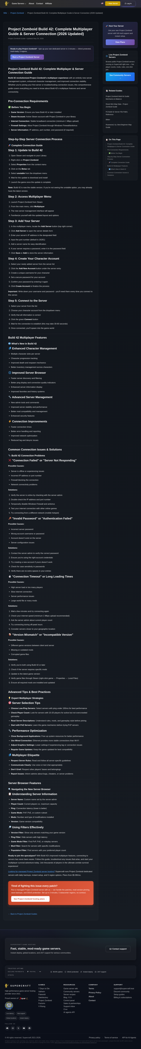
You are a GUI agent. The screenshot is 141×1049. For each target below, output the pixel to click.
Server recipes (69, 994)
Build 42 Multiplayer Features (117, 166)
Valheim (41, 992)
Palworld (41, 994)
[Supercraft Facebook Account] (29, 1028)
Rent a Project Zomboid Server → (27, 57)
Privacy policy (94, 1038)
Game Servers (19, 4)
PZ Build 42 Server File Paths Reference (117, 113)
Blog (65, 997)
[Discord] (7, 1028)
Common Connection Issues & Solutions (118, 174)
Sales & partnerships (72, 1003)
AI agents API (69, 1012)
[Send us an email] (13, 1028)
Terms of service (111, 1038)
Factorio (41, 1003)
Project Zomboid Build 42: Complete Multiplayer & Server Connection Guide (121, 145)
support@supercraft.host (124, 989)
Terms (91, 989)
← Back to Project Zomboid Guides (22, 914)
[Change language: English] (102, 3)
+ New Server (113, 3)
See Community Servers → (120, 76)
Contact (39, 4)
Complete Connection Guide (119, 162)
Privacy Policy (95, 993)
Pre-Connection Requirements (118, 150)
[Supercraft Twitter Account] (18, 1028)
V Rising (41, 1006)
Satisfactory (43, 997)
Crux (65, 1009)
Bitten (108, 120)
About (31, 4)
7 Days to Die (43, 989)
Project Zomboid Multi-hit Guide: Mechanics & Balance (118, 97)
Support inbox (69, 1006)
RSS (70, 997)
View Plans (120, 42)
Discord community (121, 992)
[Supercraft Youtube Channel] (24, 1028)
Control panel (69, 1000)
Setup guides (119, 994)
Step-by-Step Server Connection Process (118, 158)
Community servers (72, 992)
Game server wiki (71, 989)
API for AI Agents (129, 1038)
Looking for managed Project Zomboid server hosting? (31, 871)
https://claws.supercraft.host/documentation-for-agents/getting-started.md (76, 1042)
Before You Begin (115, 153)
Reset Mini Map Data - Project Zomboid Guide (117, 105)
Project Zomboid (17, 13)
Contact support (118, 949)
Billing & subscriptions (123, 997)
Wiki (5, 13)
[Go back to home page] (7, 3)
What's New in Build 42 (117, 169)
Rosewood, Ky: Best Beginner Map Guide (119, 126)
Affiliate (48, 4)
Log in (128, 3)
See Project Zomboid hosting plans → (30, 899)
